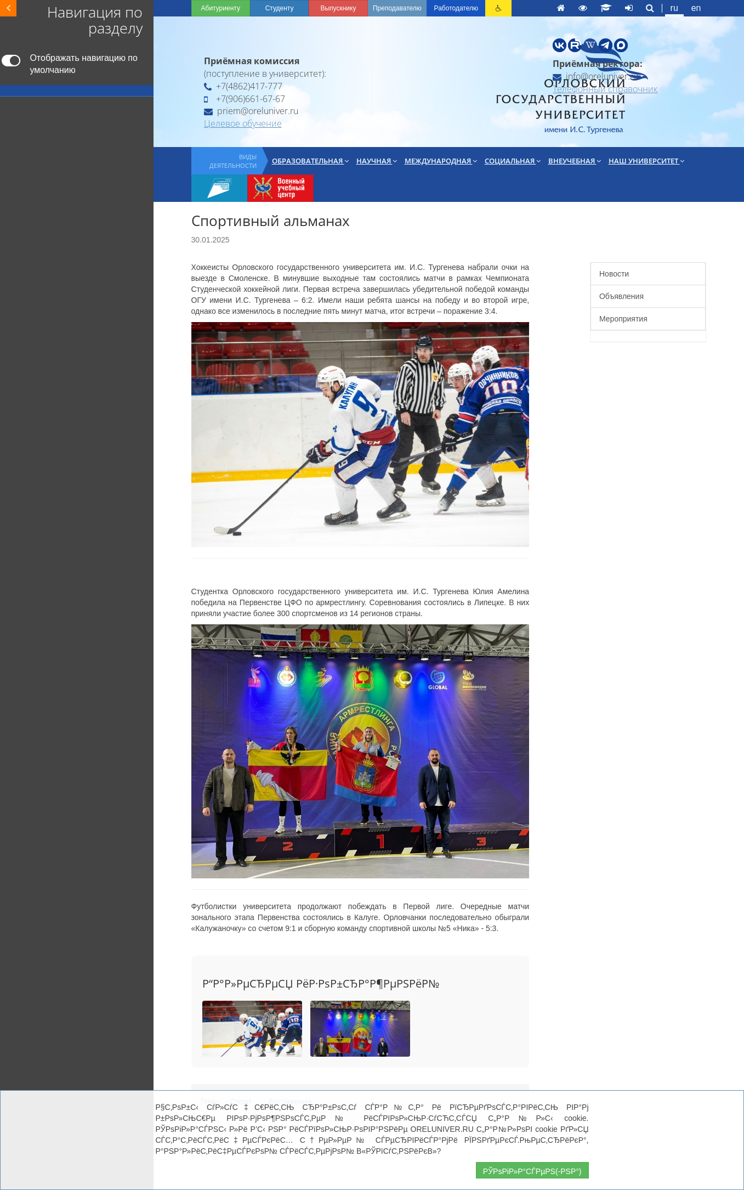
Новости (614, 273)
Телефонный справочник (605, 89)
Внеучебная (574, 161)
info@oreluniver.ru (595, 76)
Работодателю (456, 8)
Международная (441, 161)
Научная (376, 161)
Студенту (279, 8)
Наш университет (646, 161)
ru (674, 8)
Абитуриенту (220, 8)
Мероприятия (623, 318)
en (696, 8)
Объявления (621, 296)
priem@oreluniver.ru (251, 111)
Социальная (513, 161)
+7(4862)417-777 (243, 86)
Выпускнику (338, 8)
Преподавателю (397, 8)
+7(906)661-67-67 (244, 99)
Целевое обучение (243, 123)
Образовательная (310, 161)
